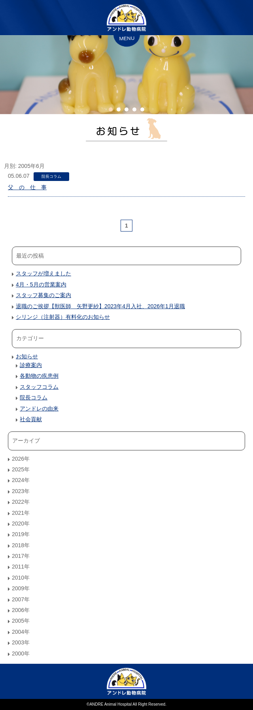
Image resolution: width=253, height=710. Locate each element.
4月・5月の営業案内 (41, 284)
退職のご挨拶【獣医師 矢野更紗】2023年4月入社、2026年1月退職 (100, 306)
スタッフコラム (39, 387)
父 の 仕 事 (27, 187)
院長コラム (51, 176)
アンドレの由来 (39, 408)
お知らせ (27, 356)
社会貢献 (31, 419)
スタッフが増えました (43, 273)
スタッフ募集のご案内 (43, 295)
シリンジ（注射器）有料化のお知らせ (63, 317)
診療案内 (31, 365)
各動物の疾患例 (39, 376)
